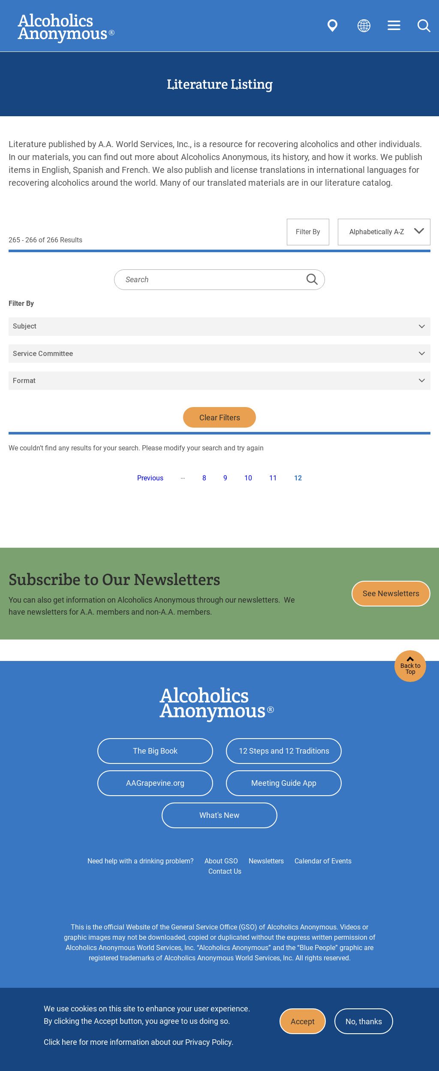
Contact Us (224, 871)
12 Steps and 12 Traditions (284, 750)
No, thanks (364, 1021)
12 (298, 478)
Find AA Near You (334, 25)
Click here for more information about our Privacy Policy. (139, 1042)
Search (424, 25)
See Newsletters (391, 593)
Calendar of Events (323, 861)
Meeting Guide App (283, 782)
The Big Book (155, 750)
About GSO (221, 861)
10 (248, 478)
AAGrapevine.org (155, 782)
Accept (303, 1021)
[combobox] (384, 232)
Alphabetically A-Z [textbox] (376, 232)
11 (273, 478)
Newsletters (266, 861)
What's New (219, 815)
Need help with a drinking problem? (140, 861)
